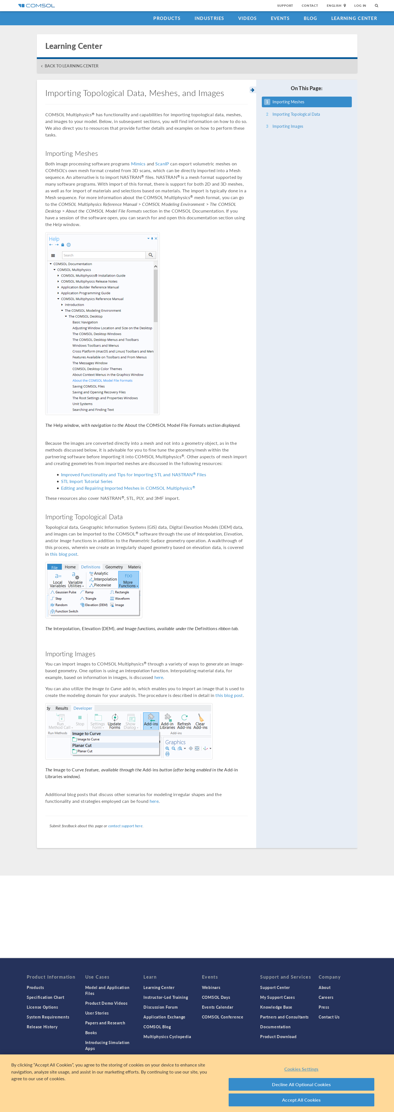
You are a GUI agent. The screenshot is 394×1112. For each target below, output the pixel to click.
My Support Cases (277, 997)
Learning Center (354, 18)
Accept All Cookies (301, 1100)
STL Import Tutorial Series (87, 481)
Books (91, 1032)
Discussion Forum (160, 1007)
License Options (42, 1007)
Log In (360, 5)
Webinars (211, 987)
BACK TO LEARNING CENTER (71, 66)
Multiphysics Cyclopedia (167, 1036)
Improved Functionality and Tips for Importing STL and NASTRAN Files (133, 474)
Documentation (275, 1026)
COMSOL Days (216, 997)
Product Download (278, 1036)
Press (324, 1007)
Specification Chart (45, 997)
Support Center (275, 987)
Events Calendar (217, 1007)
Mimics (138, 163)
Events (280, 18)
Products (167, 18)
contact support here (125, 825)
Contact (310, 5)
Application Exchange (164, 1017)
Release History (42, 1026)
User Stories (97, 1013)
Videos (247, 18)
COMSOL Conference (223, 1017)
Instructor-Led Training (165, 997)
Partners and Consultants (284, 1017)
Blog (311, 18)
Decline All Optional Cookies (301, 1084)
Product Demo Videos (106, 1003)
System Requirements (48, 1017)
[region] (197, 1083)
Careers (326, 997)
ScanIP (162, 163)
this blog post (63, 554)
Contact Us (329, 1017)
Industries (209, 18)
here (158, 677)
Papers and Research (105, 1023)
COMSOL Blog (157, 1026)
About (325, 987)
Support (285, 5)
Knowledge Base (276, 1007)
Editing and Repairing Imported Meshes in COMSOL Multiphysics (128, 488)
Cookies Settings (301, 1069)
